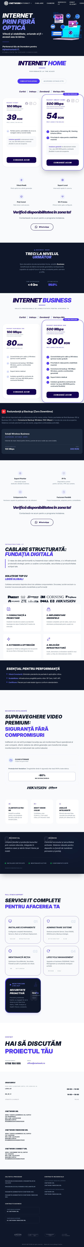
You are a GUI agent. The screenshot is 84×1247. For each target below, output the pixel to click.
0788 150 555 (13, 1063)
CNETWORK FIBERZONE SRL (53, 1185)
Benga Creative (58, 1244)
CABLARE (39, 3)
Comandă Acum (21, 160)
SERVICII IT (62, 3)
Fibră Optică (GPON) (28, 81)
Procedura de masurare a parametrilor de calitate (20, 1182)
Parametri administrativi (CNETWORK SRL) (19, 1192)
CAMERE (51, 3)
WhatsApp (42, 227)
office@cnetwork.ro (36, 1063)
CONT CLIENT (73, 3)
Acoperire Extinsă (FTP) (54, 81)
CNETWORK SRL (49, 1183)
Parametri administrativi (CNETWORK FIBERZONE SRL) (21, 1196)
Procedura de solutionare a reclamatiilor (20, 1186)
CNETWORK (29, 1244)
